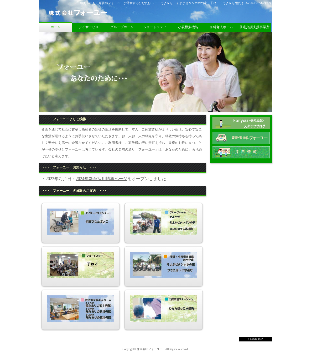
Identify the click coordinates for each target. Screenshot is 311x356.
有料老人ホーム (221, 27)
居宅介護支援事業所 (254, 27)
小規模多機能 (188, 27)
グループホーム (122, 27)
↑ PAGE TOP (255, 339)
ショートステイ (155, 27)
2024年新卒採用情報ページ (101, 178)
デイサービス (89, 27)
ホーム (56, 27)
